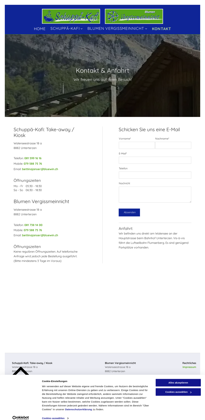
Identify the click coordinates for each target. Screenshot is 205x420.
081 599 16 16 (32, 158)
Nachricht (124, 183)
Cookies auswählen (53, 413)
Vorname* (125, 138)
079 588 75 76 (33, 163)
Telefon (123, 168)
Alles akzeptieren (178, 378)
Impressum (189, 367)
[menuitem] (40, 28)
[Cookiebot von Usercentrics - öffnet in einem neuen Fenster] (21, 413)
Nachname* (162, 138)
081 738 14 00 (33, 225)
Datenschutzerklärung (78, 405)
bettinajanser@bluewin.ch (40, 169)
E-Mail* (123, 153)
